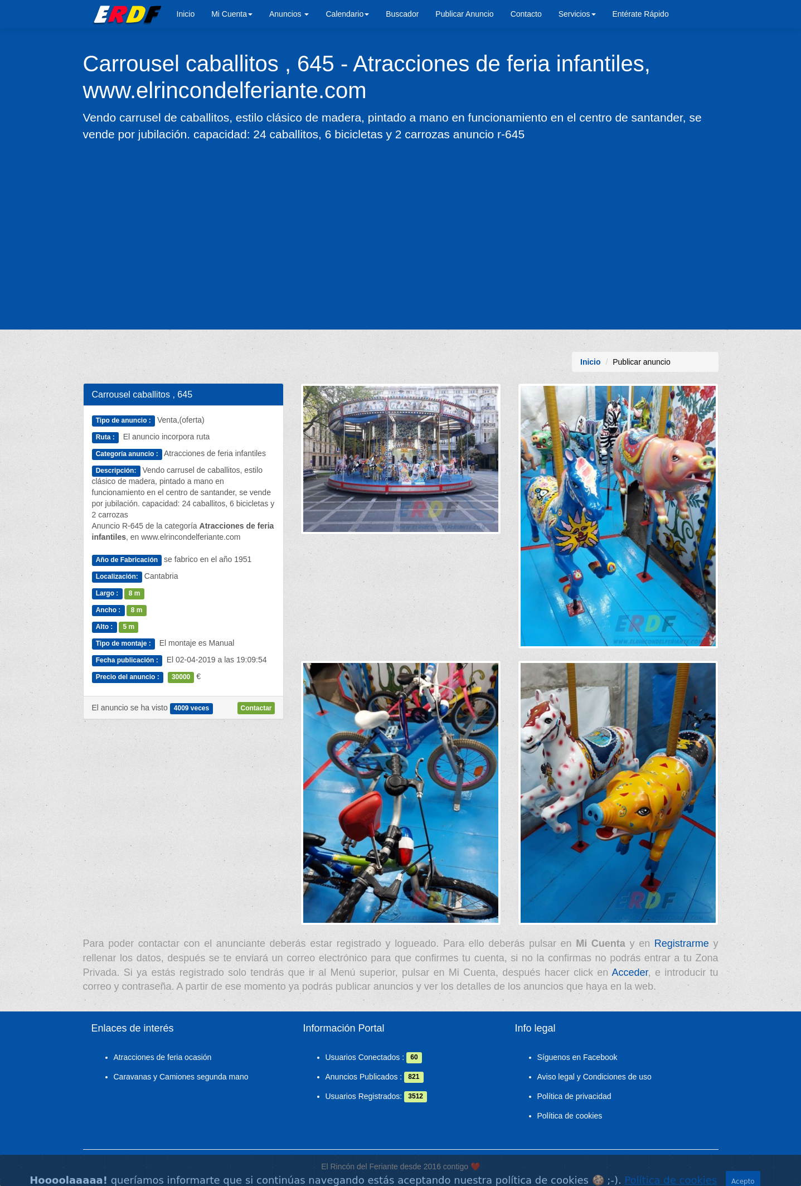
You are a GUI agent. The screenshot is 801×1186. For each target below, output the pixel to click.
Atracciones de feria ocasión (163, 1057)
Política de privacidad (574, 1096)
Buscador (402, 13)
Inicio (186, 13)
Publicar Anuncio (464, 13)
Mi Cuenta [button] (232, 13)
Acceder (630, 972)
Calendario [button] (347, 13)
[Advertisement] (400, 235)
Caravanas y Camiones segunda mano (181, 1076)
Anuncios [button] (289, 13)
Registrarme (681, 943)
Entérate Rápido (641, 13)
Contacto (526, 13)
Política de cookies (570, 1115)
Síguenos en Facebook (577, 1057)
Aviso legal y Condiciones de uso (594, 1076)
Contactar (255, 708)
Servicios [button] (577, 13)
